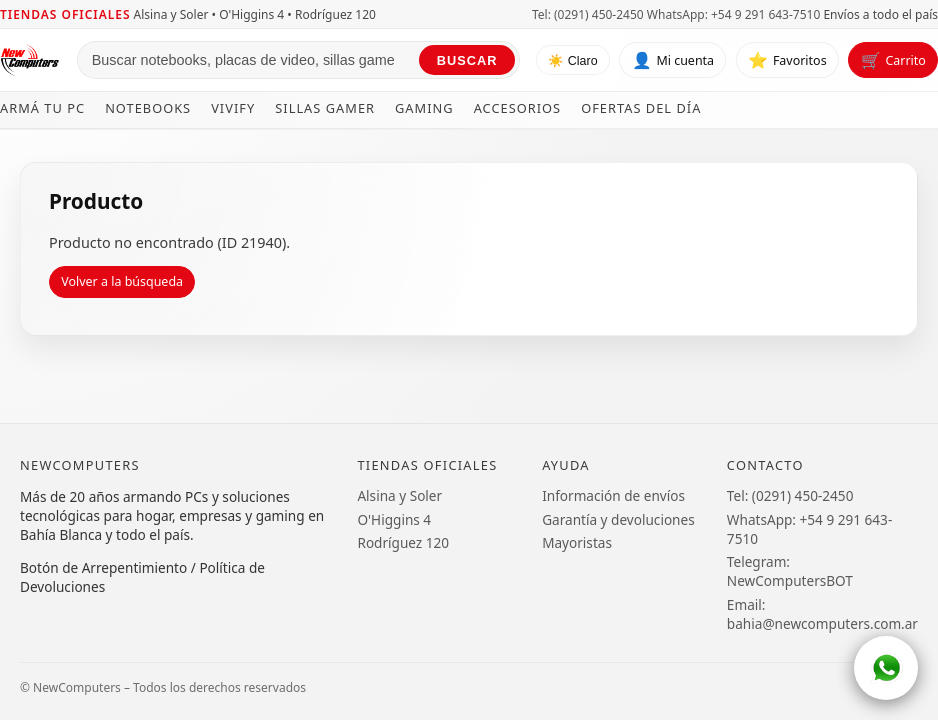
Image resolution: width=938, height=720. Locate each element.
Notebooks (148, 108)
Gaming (424, 108)
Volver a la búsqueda (122, 281)
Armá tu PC (42, 108)
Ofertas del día (641, 108)
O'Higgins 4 (394, 519)
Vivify (233, 108)
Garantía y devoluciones (618, 519)
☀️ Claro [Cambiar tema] (572, 61)
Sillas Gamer (325, 108)
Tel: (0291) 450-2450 (588, 14)
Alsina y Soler (399, 495)
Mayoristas (577, 542)
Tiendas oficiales (65, 14)
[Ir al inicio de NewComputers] (30, 60)
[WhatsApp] (886, 668)
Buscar (467, 60)
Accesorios (518, 108)
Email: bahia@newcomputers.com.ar (822, 614)
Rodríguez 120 (403, 542)
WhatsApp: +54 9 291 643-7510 (733, 14)
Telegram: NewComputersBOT (790, 571)
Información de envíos (613, 495)
